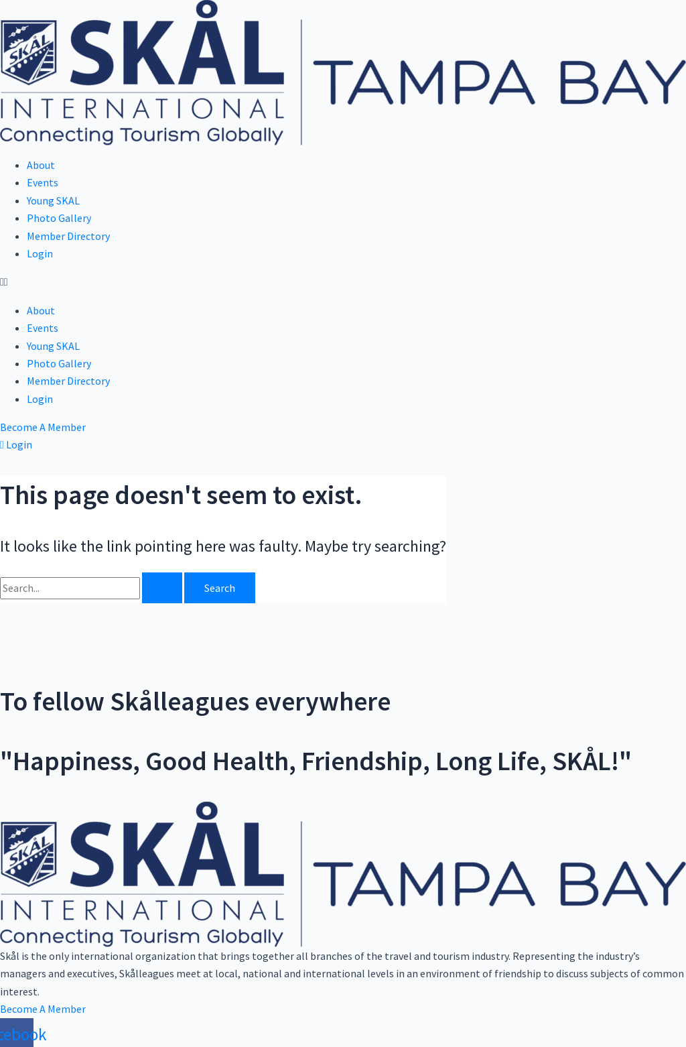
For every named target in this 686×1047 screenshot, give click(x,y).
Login (40, 253)
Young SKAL (53, 200)
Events (42, 182)
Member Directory (68, 236)
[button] (343, 281)
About (41, 165)
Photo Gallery (59, 218)
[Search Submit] (162, 587)
